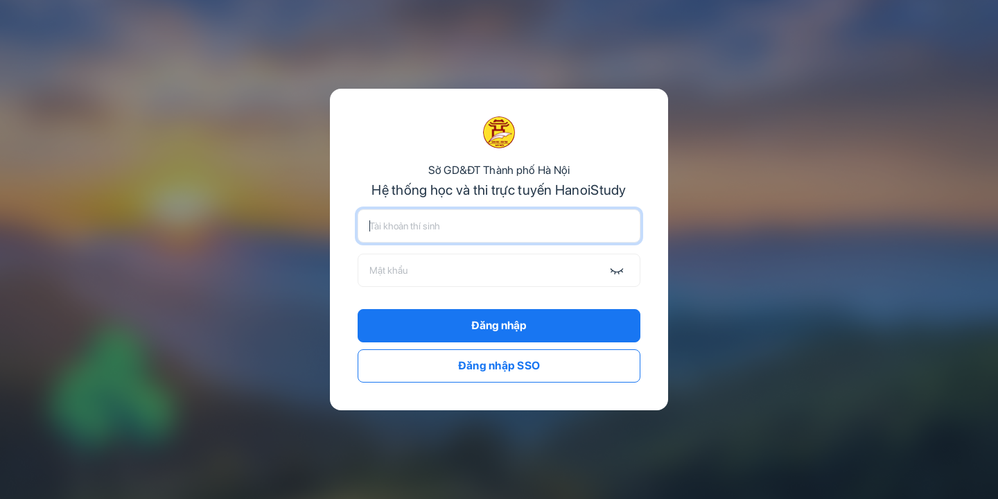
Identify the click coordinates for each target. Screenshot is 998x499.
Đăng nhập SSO (499, 365)
